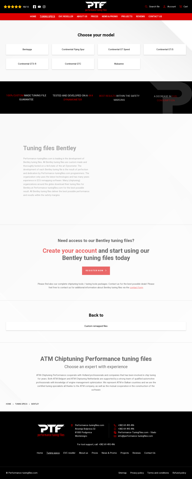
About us (82, 16)
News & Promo (110, 16)
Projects (126, 16)
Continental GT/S (164, 49)
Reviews (140, 16)
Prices (94, 16)
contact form (136, 288)
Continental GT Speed (119, 49)
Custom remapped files (96, 326)
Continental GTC (73, 63)
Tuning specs (47, 16)
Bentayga (27, 49)
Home (33, 16)
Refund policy (179, 473)
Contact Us (155, 16)
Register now (94, 271)
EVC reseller (66, 16)
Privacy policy (137, 473)
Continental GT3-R (27, 63)
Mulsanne (119, 63)
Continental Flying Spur (73, 49)
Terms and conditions (158, 473)
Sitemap (122, 473)
